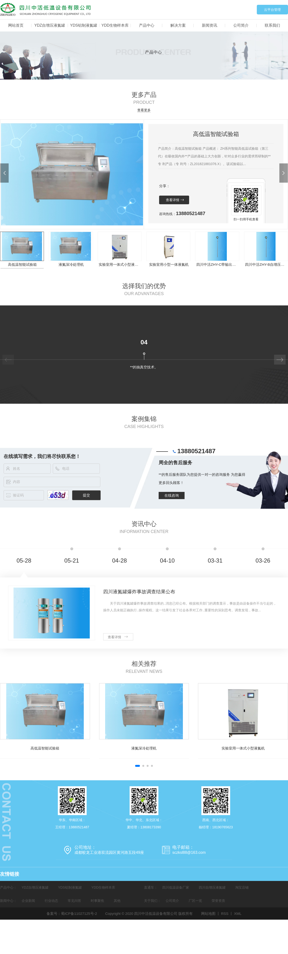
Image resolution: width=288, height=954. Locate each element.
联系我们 (272, 25)
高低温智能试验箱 (22, 264)
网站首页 (16, 25)
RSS (224, 913)
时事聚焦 (97, 901)
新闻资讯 (209, 25)
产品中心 (146, 25)
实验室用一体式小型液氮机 (120, 264)
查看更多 (144, 110)
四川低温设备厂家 (175, 887)
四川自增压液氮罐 (212, 887)
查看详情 (172, 200)
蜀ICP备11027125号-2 (79, 913)
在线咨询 (171, 495)
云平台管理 (272, 10)
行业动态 (51, 901)
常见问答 (74, 901)
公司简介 (241, 25)
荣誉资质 (218, 901)
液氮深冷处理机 (71, 264)
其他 (117, 901)
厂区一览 (195, 901)
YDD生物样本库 (115, 25)
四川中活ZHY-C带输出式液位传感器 (217, 264)
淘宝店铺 (242, 887)
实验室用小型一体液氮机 (169, 264)
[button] (4, 173)
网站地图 (208, 913)
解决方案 (178, 25)
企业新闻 (28, 901)
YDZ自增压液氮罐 (49, 25)
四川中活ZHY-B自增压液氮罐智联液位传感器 (266, 264)
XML (237, 913)
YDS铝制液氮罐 (83, 25)
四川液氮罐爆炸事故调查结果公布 (139, 591)
